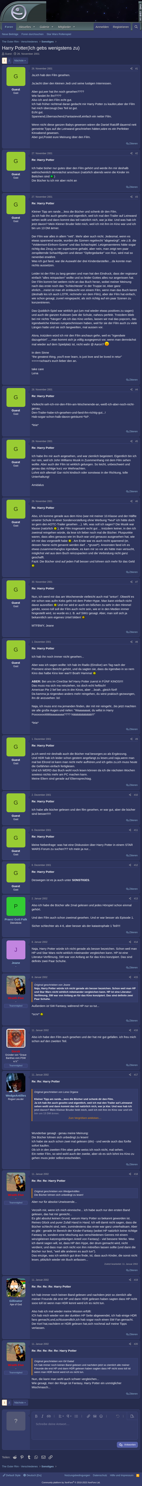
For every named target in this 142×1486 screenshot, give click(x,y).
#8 (136, 642)
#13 (136, 898)
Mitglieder (64, 27)
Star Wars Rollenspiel (59, 34)
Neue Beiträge (10, 34)
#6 (136, 501)
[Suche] (136, 27)
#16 (136, 1030)
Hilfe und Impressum (121, 1475)
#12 (136, 865)
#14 (136, 942)
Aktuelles (25, 27)
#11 (136, 830)
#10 (136, 795)
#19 (136, 1280)
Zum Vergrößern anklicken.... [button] (85, 1117)
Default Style (11, 1475)
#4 (136, 389)
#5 (136, 441)
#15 (136, 977)
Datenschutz (100, 1475)
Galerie (44, 27)
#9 (136, 739)
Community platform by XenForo (71, 1482)
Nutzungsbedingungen (77, 1475)
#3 (136, 196)
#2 (136, 153)
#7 (136, 582)
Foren (9, 27)
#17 (136, 1074)
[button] (34, 27)
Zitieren (133, 143)
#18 (136, 1174)
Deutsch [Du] (32, 1475)
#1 (136, 68)
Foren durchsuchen (32, 34)
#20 (136, 1344)
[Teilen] (131, 68)
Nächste (19, 60)
